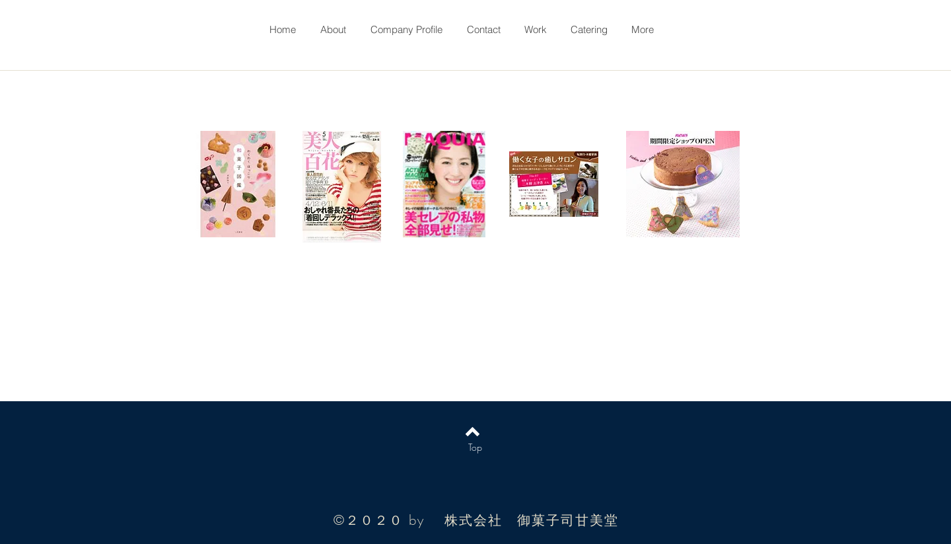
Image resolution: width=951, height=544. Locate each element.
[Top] (475, 447)
